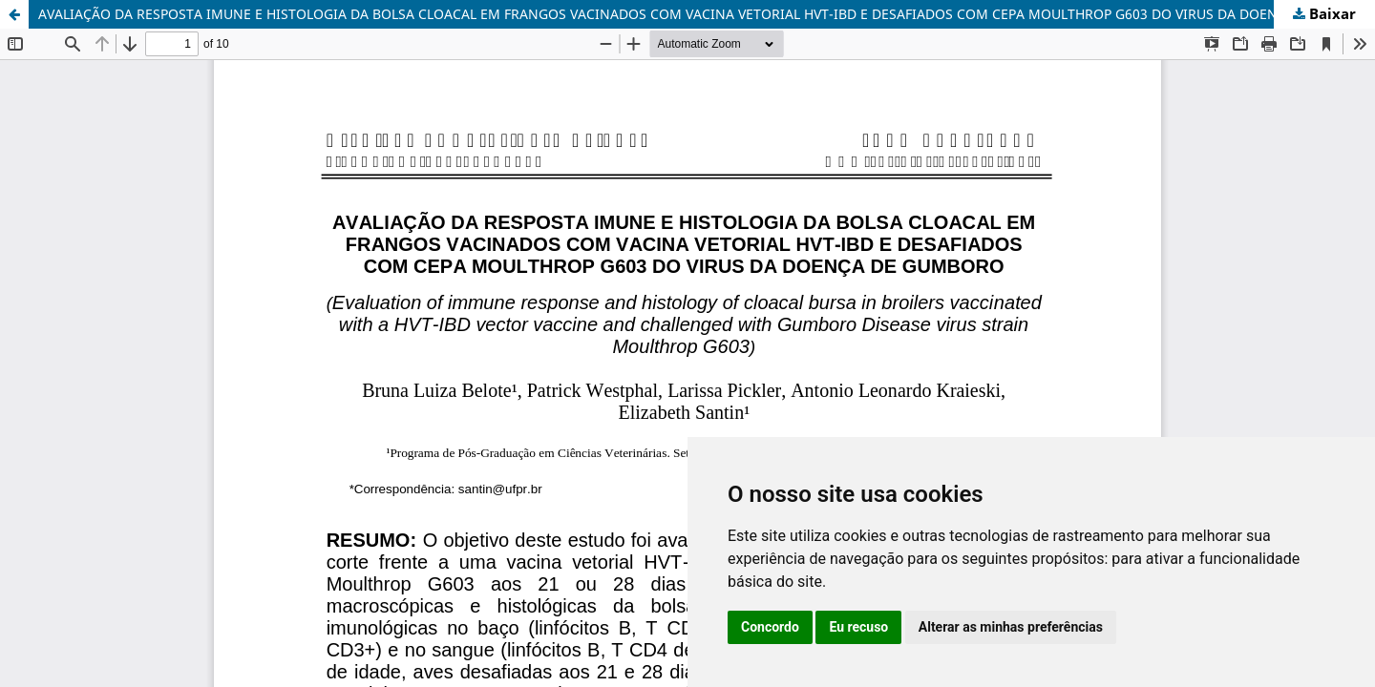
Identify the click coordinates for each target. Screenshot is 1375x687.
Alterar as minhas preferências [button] (1011, 627)
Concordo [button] (770, 627)
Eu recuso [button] (858, 627)
